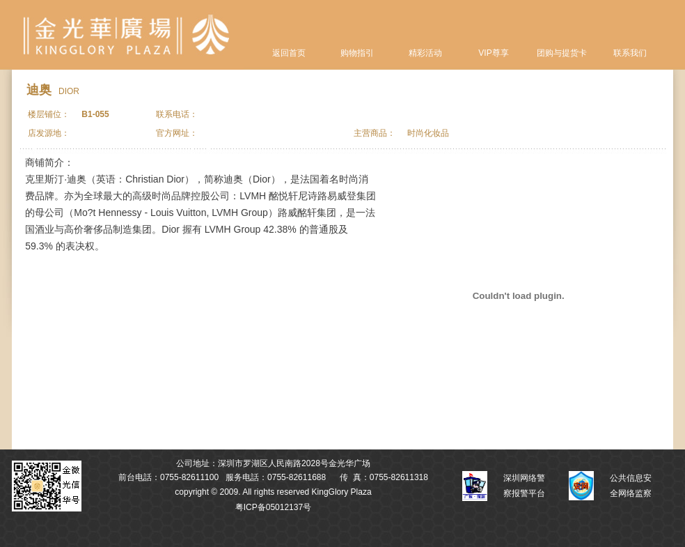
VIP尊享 (493, 53)
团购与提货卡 (562, 53)
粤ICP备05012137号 (273, 507)
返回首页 (289, 53)
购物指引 (357, 53)
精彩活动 (425, 53)
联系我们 (630, 53)
